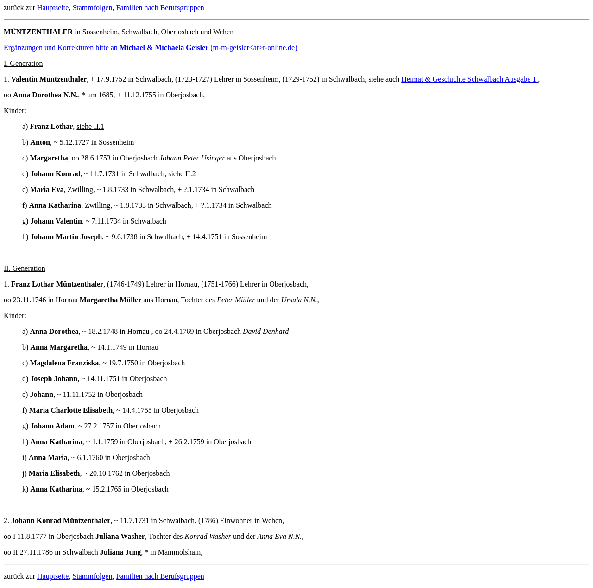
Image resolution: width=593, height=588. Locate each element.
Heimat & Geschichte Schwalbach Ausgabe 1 (469, 79)
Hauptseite (53, 8)
